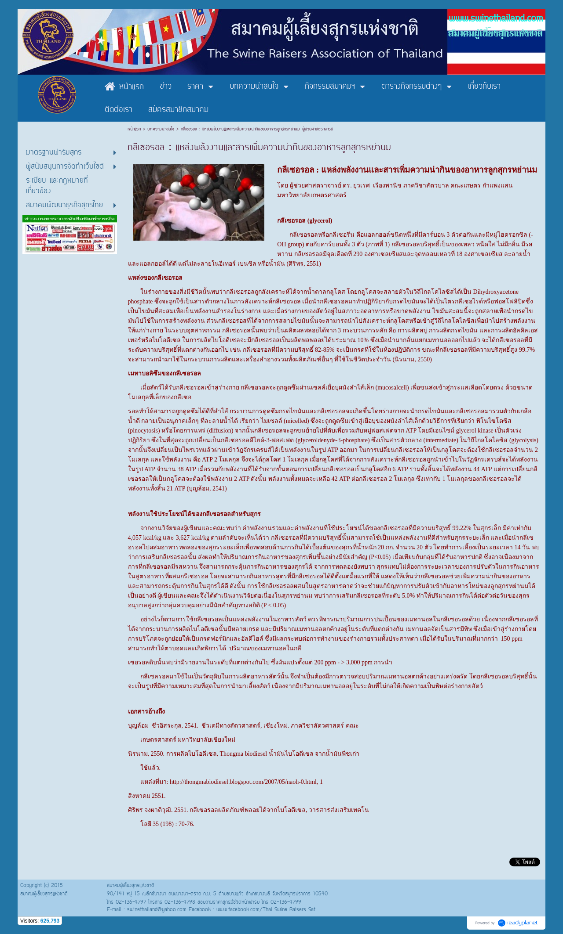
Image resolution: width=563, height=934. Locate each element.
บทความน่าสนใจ (160, 129)
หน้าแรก (135, 129)
